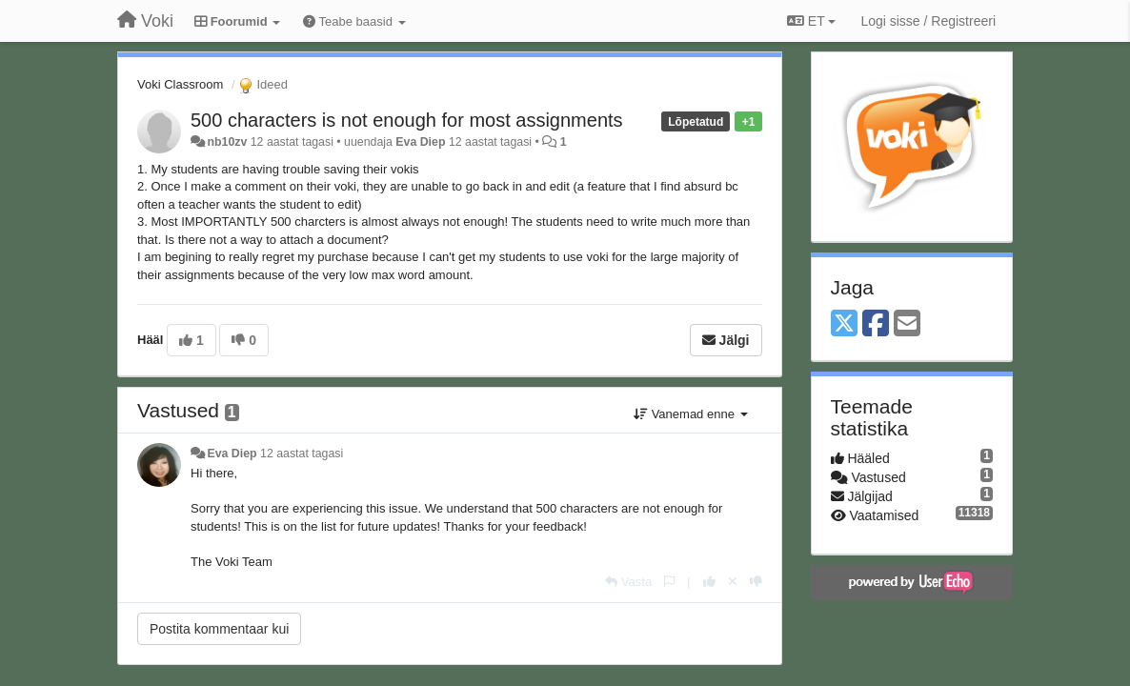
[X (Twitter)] (844, 324)
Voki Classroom (180, 84)
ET (811, 21)
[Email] (907, 324)
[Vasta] (628, 582)
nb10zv (227, 142)
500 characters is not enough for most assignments (407, 120)
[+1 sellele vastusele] (709, 582)
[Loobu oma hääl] (732, 582)
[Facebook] (875, 324)
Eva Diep (420, 142)
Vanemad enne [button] (690, 414)
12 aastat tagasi (301, 453)
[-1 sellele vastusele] (756, 582)
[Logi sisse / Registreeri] (928, 21)
